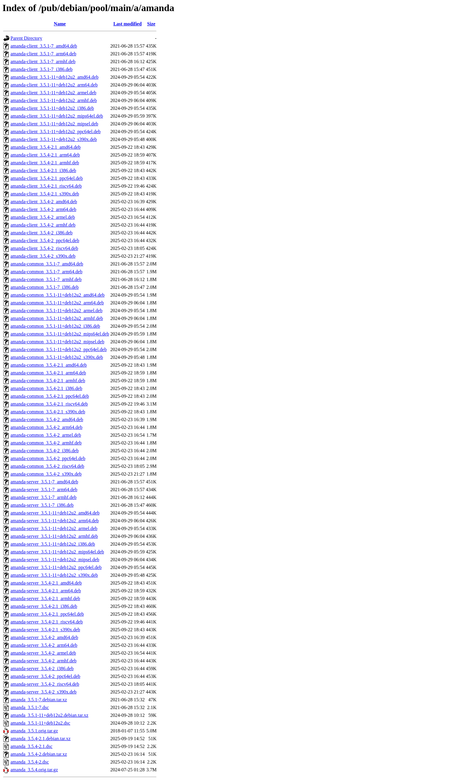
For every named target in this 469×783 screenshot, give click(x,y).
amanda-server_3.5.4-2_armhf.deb (43, 660)
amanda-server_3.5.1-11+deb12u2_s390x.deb (54, 575)
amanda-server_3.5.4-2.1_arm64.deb (45, 590)
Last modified (127, 23)
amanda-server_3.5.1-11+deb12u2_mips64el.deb (57, 551)
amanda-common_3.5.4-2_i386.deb (44, 450)
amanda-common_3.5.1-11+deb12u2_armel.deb (56, 310)
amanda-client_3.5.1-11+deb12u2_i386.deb (52, 108)
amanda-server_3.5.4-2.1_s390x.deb (45, 629)
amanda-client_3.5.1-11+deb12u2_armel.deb (53, 92)
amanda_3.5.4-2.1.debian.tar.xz (40, 738)
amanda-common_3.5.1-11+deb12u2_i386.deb (55, 326)
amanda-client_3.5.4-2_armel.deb (42, 217)
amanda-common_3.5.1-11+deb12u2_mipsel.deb (57, 341)
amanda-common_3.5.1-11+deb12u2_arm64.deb (57, 302)
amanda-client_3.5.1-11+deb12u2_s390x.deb (53, 139)
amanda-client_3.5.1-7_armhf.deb (42, 61)
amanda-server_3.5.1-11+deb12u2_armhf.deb (54, 536)
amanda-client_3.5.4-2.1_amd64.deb (45, 147)
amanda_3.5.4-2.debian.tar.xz (38, 754)
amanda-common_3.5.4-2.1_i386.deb (46, 388)
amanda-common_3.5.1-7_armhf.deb (46, 279)
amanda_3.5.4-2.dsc (29, 761)
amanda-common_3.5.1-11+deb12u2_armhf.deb (56, 318)
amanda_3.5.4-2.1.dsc (31, 746)
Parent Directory (26, 38)
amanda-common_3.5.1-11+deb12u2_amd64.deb (57, 295)
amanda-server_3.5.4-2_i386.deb (42, 668)
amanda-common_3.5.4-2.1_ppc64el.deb (49, 396)
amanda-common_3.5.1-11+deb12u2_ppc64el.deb (58, 349)
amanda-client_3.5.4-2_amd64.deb (43, 201)
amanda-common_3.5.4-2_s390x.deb (46, 474)
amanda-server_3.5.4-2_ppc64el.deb (45, 676)
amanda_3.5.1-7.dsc (29, 707)
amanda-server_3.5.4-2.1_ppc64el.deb (47, 614)
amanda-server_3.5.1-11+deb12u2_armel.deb (54, 528)
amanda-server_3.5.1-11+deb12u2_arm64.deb (54, 520)
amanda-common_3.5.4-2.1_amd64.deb (48, 365)
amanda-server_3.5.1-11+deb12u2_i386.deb (52, 544)
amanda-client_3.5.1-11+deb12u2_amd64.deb (54, 77)
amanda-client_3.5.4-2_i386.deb (41, 232)
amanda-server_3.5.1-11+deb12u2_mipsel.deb (54, 559)
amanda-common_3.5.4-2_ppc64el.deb (47, 458)
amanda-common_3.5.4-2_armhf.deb (46, 442)
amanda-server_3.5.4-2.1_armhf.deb (45, 598)
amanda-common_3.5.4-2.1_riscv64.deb (49, 403)
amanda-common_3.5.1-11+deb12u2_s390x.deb (56, 357)
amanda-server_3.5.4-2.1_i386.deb (43, 606)
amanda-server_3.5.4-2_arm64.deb (43, 645)
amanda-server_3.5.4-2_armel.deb (43, 652)
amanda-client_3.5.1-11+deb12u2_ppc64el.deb (55, 131)
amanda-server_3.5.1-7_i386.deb (42, 505)
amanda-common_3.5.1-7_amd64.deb (46, 263)
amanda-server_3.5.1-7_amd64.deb (44, 481)
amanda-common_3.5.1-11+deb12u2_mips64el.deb (59, 333)
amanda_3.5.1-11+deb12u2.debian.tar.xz (49, 715)
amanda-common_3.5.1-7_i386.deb (44, 287)
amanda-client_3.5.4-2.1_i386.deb (43, 170)
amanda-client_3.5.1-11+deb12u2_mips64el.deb (56, 116)
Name (60, 23)
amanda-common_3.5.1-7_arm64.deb (46, 271)
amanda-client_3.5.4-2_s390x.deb (42, 256)
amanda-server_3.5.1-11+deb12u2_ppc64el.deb (56, 567)
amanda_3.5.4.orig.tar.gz (34, 769)
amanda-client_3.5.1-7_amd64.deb (43, 45)
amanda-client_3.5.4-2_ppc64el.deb (44, 240)
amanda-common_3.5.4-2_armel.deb (45, 435)
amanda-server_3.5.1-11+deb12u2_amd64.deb (55, 512)
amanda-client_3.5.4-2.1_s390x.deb (44, 193)
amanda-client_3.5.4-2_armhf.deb (42, 224)
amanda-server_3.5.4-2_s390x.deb (43, 691)
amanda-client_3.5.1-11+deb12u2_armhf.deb (53, 100)
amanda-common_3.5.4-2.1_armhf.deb (47, 380)
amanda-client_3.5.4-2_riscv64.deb (44, 248)
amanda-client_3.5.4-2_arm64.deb (43, 209)
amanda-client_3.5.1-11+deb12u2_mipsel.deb (54, 123)
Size (151, 23)
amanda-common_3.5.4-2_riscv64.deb (47, 466)
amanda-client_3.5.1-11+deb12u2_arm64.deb (54, 84)
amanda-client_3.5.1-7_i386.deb (41, 69)
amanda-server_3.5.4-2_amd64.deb (44, 637)
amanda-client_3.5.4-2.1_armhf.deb (44, 162)
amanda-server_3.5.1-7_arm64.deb (43, 489)
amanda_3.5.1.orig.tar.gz (34, 730)
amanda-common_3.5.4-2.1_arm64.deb (48, 372)
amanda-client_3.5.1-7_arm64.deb (43, 53)
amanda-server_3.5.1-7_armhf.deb (43, 497)
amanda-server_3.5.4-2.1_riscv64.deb (46, 621)
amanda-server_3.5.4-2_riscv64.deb (44, 684)
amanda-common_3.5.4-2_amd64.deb (46, 419)
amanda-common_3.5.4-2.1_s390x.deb (47, 411)
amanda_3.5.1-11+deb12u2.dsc (40, 723)
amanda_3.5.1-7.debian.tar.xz (38, 699)
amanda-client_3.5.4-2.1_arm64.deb (45, 154)
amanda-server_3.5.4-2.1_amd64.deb (46, 582)
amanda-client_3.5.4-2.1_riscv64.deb (46, 186)
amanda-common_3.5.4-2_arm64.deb (46, 427)
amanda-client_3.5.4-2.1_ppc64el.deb (46, 178)
